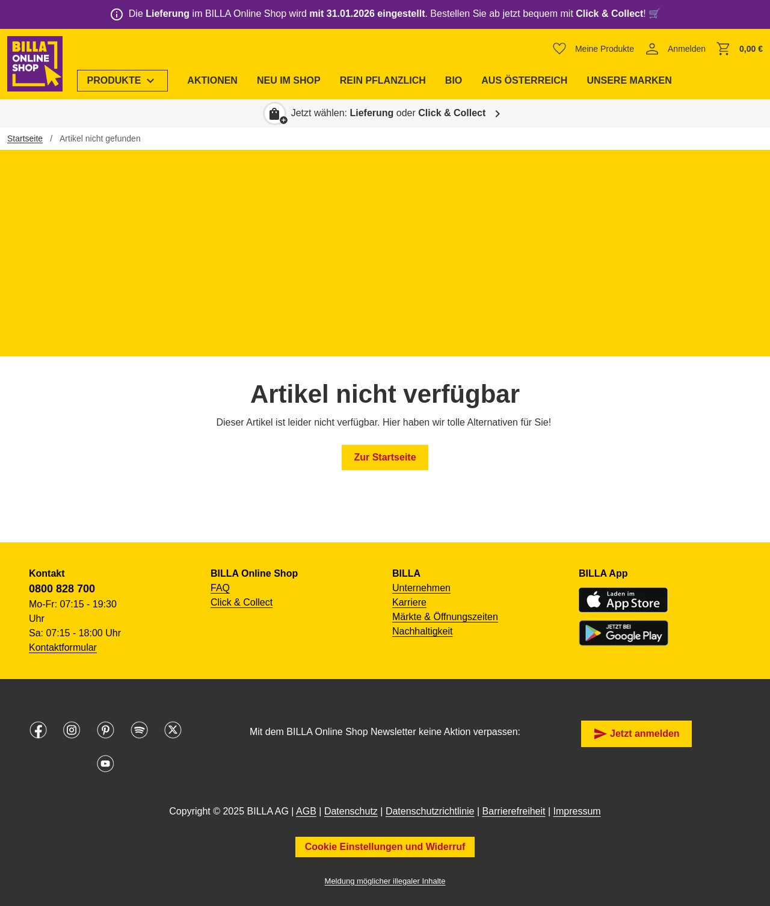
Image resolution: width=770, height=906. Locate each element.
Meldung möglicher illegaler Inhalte (385, 881)
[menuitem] (122, 81)
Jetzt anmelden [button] (636, 734)
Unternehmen (421, 588)
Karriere (409, 602)
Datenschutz (351, 811)
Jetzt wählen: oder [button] (388, 113)
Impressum (577, 811)
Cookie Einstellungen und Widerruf (385, 847)
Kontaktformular (63, 647)
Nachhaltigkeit (422, 631)
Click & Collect (242, 602)
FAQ (220, 588)
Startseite (25, 138)
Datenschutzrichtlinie (430, 811)
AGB (306, 811)
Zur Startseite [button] (385, 457)
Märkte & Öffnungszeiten (445, 617)
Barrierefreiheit (514, 811)
